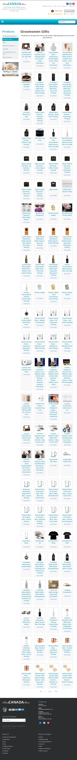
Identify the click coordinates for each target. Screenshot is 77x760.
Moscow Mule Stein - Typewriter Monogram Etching (26, 678)
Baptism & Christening (9, 45)
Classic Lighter (40, 292)
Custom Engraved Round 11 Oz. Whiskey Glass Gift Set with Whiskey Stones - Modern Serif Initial (53, 376)
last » (56, 691)
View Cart (58, 11)
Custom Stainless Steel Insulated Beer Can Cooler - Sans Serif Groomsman (26, 466)
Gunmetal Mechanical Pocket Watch (26, 564)
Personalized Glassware (9, 36)
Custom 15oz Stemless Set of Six (26, 370)
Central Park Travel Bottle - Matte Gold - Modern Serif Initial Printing (26, 269)
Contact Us (71, 6)
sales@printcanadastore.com (45, 709)
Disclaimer (5, 750)
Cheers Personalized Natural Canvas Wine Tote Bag (26, 297)
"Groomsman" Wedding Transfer (26, 84)
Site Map (5, 753)
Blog (59, 6)
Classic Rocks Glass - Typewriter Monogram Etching (26, 346)
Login (67, 14)
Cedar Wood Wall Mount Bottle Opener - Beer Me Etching (40, 241)
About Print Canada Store (9, 737)
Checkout (69, 10)
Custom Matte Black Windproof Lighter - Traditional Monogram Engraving (53, 410)
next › (50, 691)
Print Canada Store (13, 726)
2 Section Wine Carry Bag (26, 114)
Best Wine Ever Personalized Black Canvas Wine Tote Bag (53, 142)
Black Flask (53, 189)
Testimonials (6, 739)
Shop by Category (44, 734)
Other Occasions (7, 57)
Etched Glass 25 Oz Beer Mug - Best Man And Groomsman (39, 494)
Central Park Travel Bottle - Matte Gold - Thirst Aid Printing (40, 269)
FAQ (55, 6)
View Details (26, 61)
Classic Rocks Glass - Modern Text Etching (40, 320)
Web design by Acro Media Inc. (9, 728)
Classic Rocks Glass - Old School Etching (67, 320)
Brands (41, 737)
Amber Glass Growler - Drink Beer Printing (53, 114)
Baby (4, 42)
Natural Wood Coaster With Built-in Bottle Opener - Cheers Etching (67, 678)
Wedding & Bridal (7, 39)
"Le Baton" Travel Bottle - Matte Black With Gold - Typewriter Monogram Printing (67, 89)
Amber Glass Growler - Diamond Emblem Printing (39, 117)
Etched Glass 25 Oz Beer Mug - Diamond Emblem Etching (40, 519)
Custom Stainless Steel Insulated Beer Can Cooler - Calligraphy (67, 438)
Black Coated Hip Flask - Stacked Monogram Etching (67, 168)
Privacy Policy (6, 748)
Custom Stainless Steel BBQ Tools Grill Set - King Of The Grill (40, 438)
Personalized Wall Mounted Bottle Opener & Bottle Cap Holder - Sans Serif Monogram (67, 59)
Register (72, 14)
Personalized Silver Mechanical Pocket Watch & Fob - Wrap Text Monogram (53, 59)
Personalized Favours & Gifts (9, 53)
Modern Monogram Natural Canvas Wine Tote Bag (53, 622)
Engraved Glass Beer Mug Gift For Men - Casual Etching (26, 494)
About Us (64, 6)
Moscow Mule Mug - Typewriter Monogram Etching (53, 650)
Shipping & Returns (47, 6)
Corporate (5, 49)
